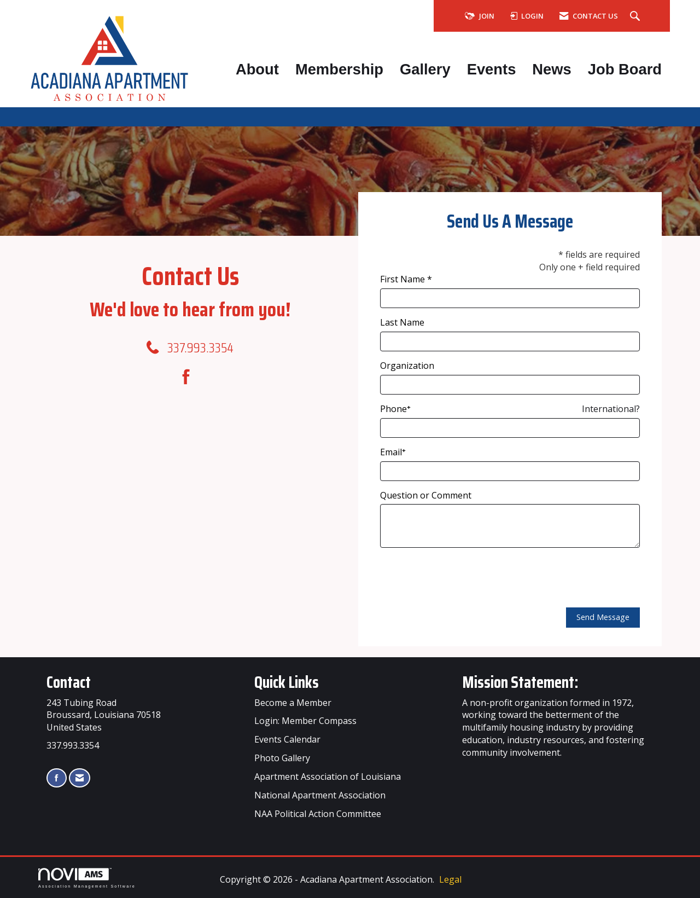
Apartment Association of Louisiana (327, 776)
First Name (402, 279)
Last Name (402, 322)
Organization (407, 366)
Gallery (425, 69)
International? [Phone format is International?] (611, 409)
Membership (339, 69)
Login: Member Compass (305, 721)
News (551, 69)
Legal (450, 879)
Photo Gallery (282, 758)
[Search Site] (636, 16)
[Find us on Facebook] (190, 377)
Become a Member (292, 703)
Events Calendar (287, 739)
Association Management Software (87, 878)
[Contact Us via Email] (79, 777)
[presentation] (463, 578)
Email (391, 452)
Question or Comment (425, 495)
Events (491, 69)
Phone (393, 409)
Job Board (625, 69)
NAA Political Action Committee (317, 814)
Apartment (314, 795)
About (257, 69)
